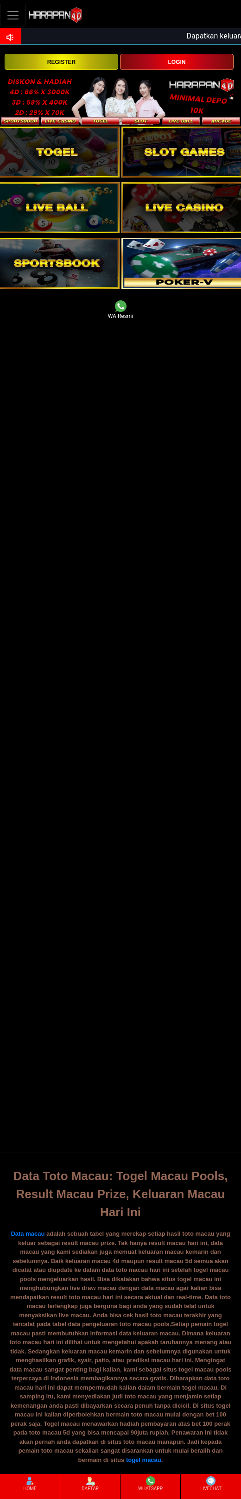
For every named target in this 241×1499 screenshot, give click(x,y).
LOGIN (176, 62)
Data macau (27, 1233)
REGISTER (61, 62)
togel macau (143, 1459)
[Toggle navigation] (13, 15)
